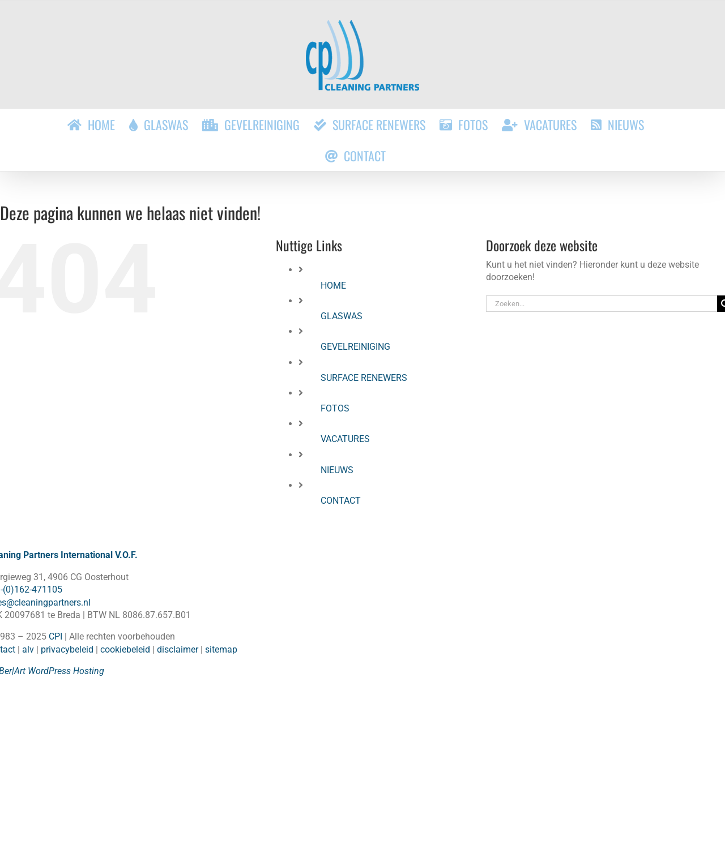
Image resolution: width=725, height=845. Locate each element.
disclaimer (177, 649)
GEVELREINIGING (355, 346)
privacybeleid (67, 649)
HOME (333, 285)
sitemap (221, 649)
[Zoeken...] (601, 303)
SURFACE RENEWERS (364, 377)
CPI (55, 636)
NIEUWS (337, 470)
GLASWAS (341, 316)
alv (28, 649)
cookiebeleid (125, 649)
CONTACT (341, 500)
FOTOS (335, 408)
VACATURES (345, 439)
